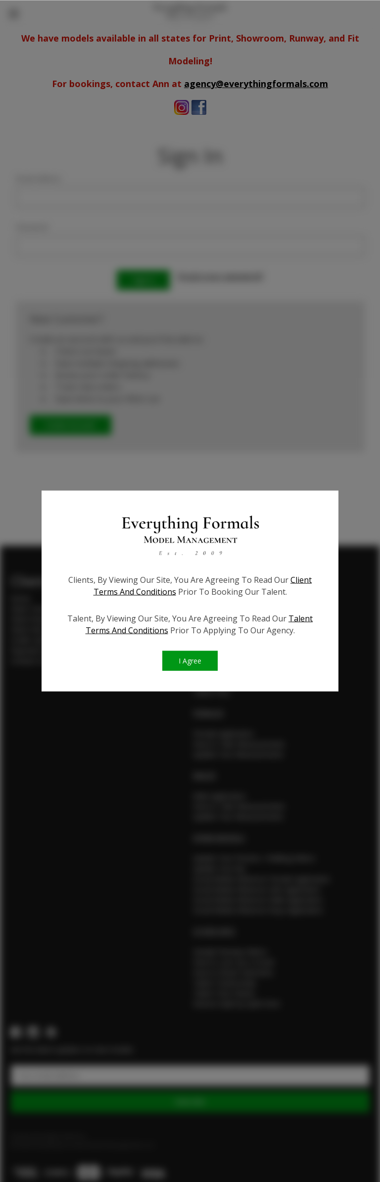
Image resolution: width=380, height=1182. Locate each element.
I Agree (190, 661)
